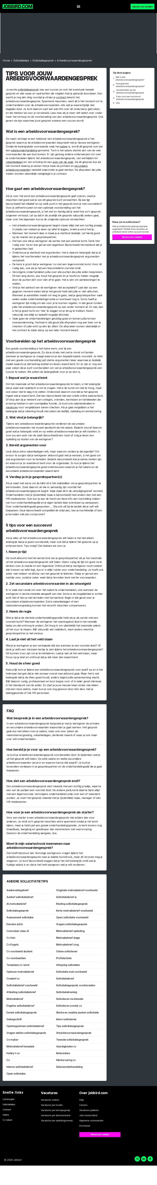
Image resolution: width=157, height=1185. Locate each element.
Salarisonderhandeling (69, 1066)
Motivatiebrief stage (68, 937)
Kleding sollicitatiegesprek (72, 903)
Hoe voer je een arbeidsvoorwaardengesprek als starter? (50, 812)
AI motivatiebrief (16, 903)
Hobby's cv (13, 1053)
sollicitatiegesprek (28, 89)
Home (6, 60)
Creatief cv (13, 978)
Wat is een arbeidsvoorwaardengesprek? (130, 78)
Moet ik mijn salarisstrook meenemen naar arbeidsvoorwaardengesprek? (38, 846)
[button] (78, 6)
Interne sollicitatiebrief (19, 1066)
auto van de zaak (63, 162)
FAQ (118, 103)
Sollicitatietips (21, 60)
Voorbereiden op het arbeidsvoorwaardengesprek (130, 91)
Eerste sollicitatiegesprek (21, 1012)
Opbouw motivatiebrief (20, 971)
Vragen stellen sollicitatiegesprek (26, 1032)
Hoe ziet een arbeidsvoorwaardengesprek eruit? (43, 781)
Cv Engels (12, 944)
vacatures (12, 407)
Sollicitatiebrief (65, 978)
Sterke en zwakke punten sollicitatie (77, 1012)
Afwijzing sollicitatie (68, 965)
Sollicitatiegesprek (43, 60)
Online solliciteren (67, 951)
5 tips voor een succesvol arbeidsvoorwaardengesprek (130, 97)
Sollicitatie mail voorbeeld (71, 971)
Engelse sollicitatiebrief (20, 1005)
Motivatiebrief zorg (67, 944)
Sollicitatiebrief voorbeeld (21, 985)
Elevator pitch (14, 924)
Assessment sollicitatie (20, 917)
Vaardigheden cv (66, 1046)
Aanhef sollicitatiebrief (19, 897)
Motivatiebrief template (20, 1046)
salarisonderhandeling (24, 150)
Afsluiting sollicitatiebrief (21, 992)
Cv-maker (12, 1039)
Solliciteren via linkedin (69, 998)
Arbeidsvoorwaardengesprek (74, 1032)
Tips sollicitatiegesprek (70, 1026)
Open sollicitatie (16, 1073)
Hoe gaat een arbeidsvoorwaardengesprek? (130, 84)
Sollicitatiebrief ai (66, 897)
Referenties (63, 1053)
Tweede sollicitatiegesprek (72, 1039)
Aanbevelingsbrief (17, 890)
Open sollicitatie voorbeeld (72, 917)
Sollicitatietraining (66, 992)
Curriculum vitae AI (17, 931)
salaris (64, 146)
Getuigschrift (14, 1019)
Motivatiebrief (14, 998)
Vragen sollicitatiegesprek (71, 924)
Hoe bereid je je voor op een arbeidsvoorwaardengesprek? (51, 749)
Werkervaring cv (66, 1060)
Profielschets (64, 958)
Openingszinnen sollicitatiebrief (25, 1026)
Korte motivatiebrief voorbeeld (74, 910)
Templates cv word (17, 965)
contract (61, 97)
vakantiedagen (14, 162)
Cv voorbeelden (16, 958)
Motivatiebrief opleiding (70, 931)
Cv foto (10, 937)
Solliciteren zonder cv (69, 1005)
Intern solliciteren (66, 1019)
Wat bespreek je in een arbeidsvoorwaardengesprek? (47, 718)
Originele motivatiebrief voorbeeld (77, 890)
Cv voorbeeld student (19, 951)
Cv (8, 1060)
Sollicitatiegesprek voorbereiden (75, 985)
